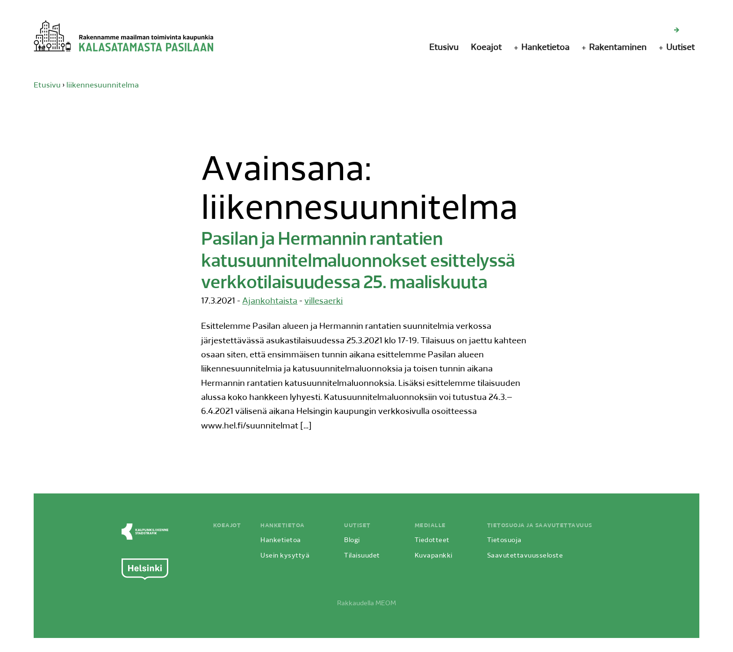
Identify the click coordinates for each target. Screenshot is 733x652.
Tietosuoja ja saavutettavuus (539, 526)
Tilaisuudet (362, 555)
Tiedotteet (432, 540)
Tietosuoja (504, 540)
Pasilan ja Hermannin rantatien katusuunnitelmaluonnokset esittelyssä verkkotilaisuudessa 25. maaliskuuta (358, 262)
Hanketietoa (545, 47)
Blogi (352, 540)
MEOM (385, 603)
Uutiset (680, 47)
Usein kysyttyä (284, 555)
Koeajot (486, 47)
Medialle (430, 526)
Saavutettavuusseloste (525, 555)
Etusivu (444, 47)
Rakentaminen (618, 47)
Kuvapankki (434, 555)
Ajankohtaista (269, 301)
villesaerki (323, 301)
